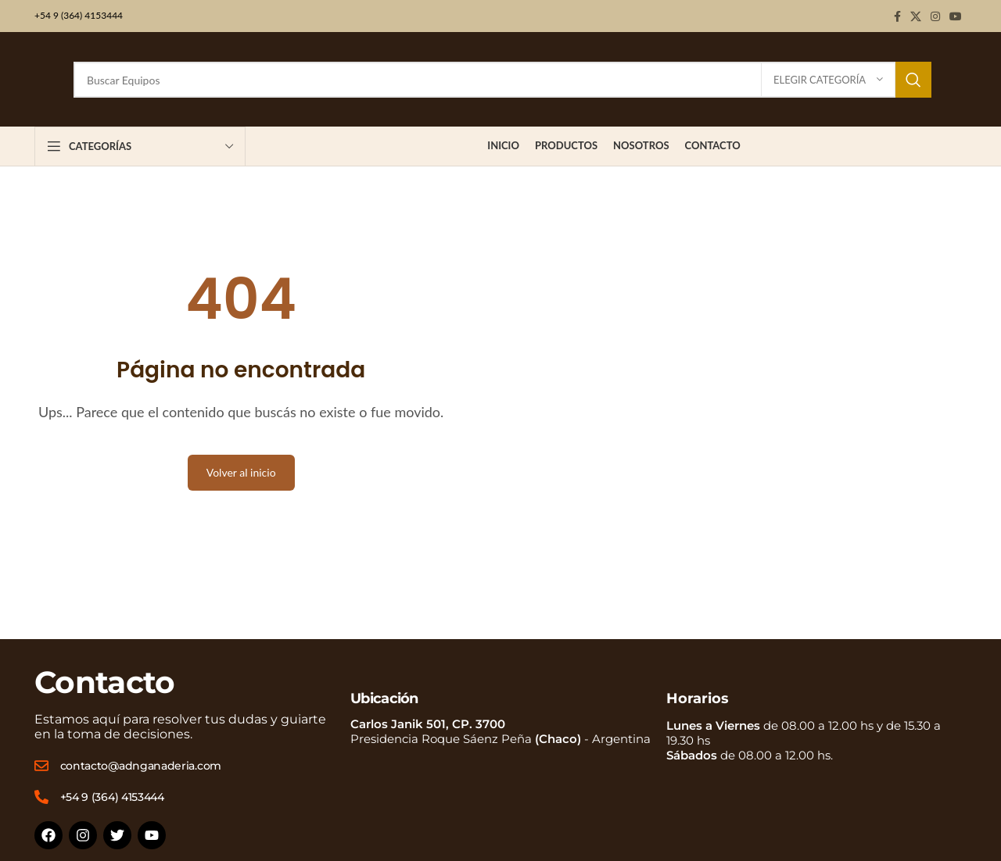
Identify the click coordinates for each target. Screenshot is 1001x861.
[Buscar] (502, 80)
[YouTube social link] (956, 16)
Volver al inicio (241, 472)
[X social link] (916, 16)
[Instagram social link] (935, 16)
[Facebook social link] (897, 16)
